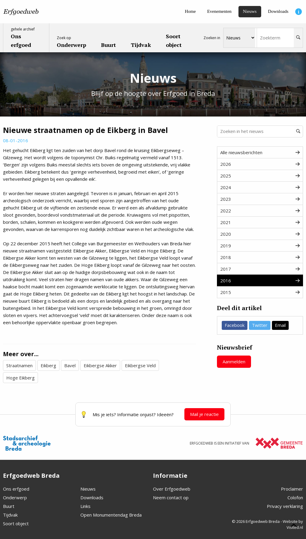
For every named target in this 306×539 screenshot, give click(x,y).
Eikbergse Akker (100, 365)
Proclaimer (292, 489)
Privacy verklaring (285, 506)
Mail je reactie (204, 414)
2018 (260, 257)
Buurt (8, 506)
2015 (260, 292)
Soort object (16, 523)
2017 (260, 269)
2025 (260, 176)
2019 (260, 246)
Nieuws (88, 489)
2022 (260, 211)
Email (280, 325)
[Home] (190, 11)
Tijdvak (10, 515)
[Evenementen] (219, 11)
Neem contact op (171, 497)
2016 (260, 281)
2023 (260, 199)
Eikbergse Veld (140, 365)
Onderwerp (15, 497)
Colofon (295, 497)
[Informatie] (298, 11)
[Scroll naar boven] (293, 526)
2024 (260, 187)
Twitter (259, 325)
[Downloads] (278, 11)
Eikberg (48, 365)
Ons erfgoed (16, 489)
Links (85, 506)
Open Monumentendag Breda (111, 515)
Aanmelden (234, 362)
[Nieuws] (249, 11)
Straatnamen (19, 365)
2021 (260, 222)
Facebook (234, 325)
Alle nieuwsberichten (260, 152)
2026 (260, 164)
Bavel (70, 365)
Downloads (91, 497)
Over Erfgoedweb (171, 489)
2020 (260, 234)
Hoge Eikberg (20, 378)
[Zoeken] (298, 38)
